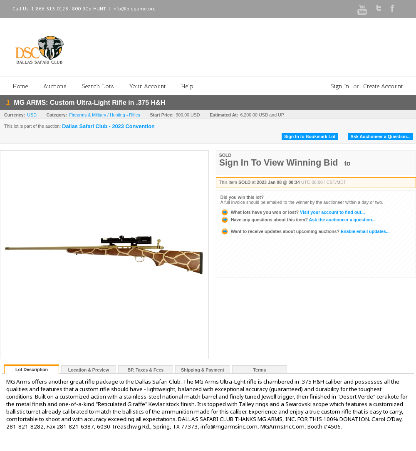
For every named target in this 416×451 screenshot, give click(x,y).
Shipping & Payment (202, 369)
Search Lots (98, 86)
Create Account (383, 86)
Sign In (340, 86)
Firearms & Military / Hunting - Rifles (104, 114)
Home (20, 86)
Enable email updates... (305, 231)
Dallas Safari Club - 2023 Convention (108, 126)
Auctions (55, 86)
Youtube (362, 10)
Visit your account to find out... (292, 212)
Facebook (392, 8)
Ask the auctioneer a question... (298, 219)
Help (187, 86)
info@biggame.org (134, 8)
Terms (259, 369)
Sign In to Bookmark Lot (309, 136)
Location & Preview (88, 369)
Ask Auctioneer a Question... (380, 136)
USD (32, 114)
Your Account (147, 86)
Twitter (378, 8)
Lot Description (31, 369)
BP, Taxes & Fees (146, 369)
